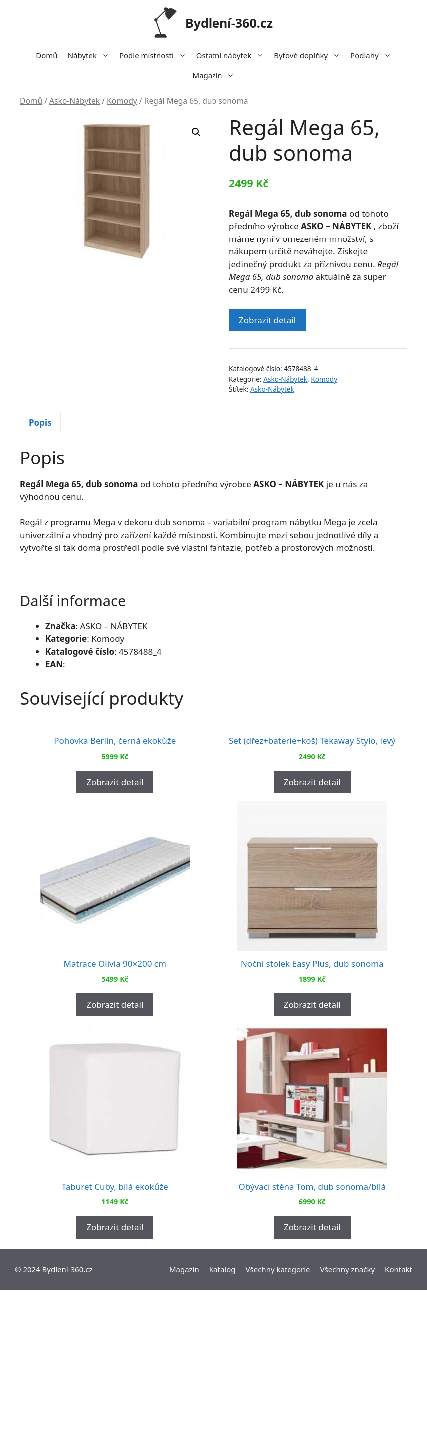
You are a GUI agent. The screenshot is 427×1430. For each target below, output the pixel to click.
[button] (196, 132)
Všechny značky (347, 1410)
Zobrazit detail (267, 320)
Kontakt (398, 1410)
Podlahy (373, 55)
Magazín (216, 75)
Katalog (222, 1410)
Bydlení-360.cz (229, 22)
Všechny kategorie (278, 1410)
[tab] (40, 423)
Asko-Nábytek (74, 100)
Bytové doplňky (309, 55)
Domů (46, 55)
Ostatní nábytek (232, 55)
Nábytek (91, 55)
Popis (40, 422)
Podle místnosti (155, 55)
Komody (122, 100)
